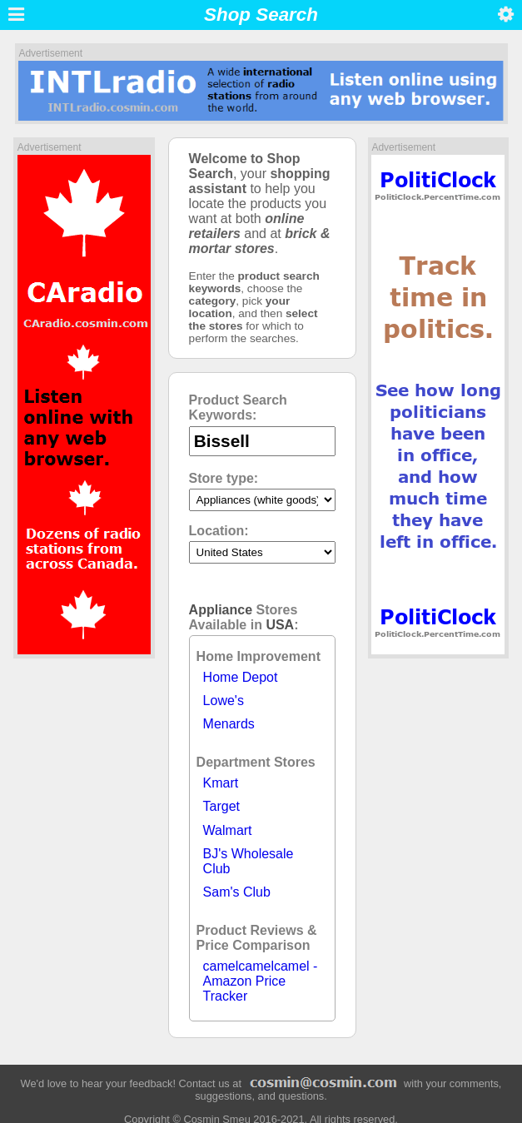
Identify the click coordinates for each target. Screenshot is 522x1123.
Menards (229, 724)
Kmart (221, 783)
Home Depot (240, 677)
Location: (219, 531)
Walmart (227, 830)
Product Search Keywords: (238, 407)
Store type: (224, 478)
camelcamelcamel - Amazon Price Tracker (260, 981)
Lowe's (223, 700)
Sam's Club (237, 892)
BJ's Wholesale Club (248, 861)
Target (221, 806)
